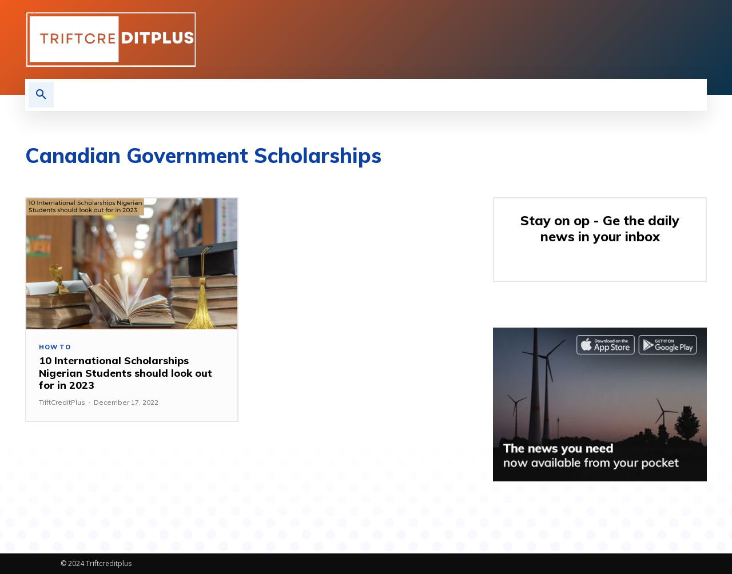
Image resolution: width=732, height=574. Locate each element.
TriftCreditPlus (62, 402)
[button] (41, 94)
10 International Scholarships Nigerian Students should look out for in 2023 (125, 373)
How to (55, 347)
